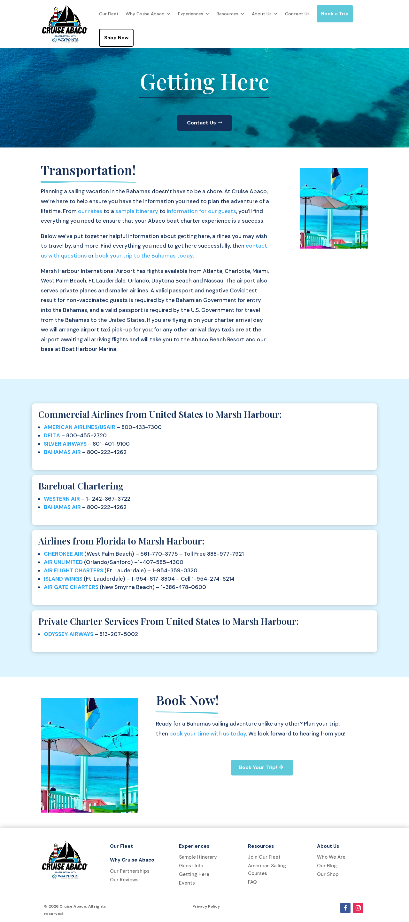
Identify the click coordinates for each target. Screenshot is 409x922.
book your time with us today (207, 733)
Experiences (190, 14)
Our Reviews (124, 880)
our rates (90, 211)
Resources (227, 14)
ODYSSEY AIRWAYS (68, 634)
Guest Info (191, 865)
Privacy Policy (206, 906)
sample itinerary (136, 211)
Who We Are (331, 857)
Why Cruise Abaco (145, 14)
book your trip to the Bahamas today (144, 255)
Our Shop (328, 874)
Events (187, 883)
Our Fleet (109, 14)
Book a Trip (335, 14)
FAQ (252, 882)
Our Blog (327, 865)
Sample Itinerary (198, 857)
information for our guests (201, 211)
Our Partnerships (130, 871)
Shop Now (116, 38)
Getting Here (194, 874)
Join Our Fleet (264, 857)
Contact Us (297, 14)
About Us (262, 14)
